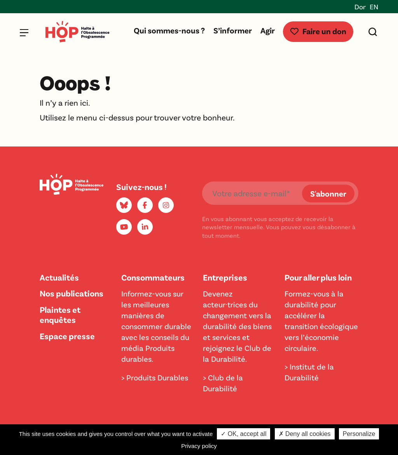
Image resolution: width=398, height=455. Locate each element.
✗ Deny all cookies (305, 434)
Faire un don (318, 31)
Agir (267, 30)
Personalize (359, 434)
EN (374, 6)
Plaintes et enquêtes (60, 314)
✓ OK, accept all (243, 434)
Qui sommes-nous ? (169, 30)
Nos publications (71, 293)
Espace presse (67, 336)
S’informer (232, 30)
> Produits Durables (154, 377)
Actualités (59, 277)
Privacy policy (199, 446)
